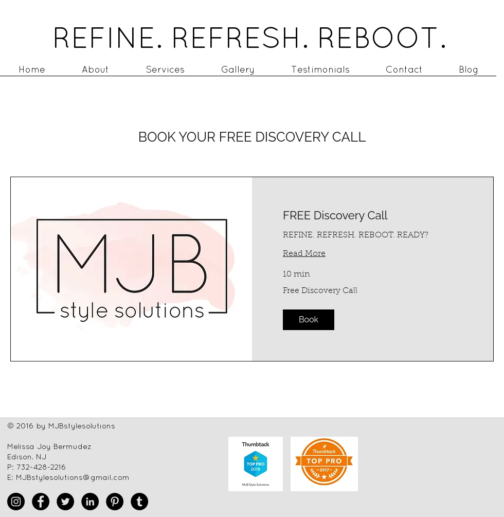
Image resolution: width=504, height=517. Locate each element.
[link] (372, 215)
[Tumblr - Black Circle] (139, 501)
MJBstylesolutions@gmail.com (73, 477)
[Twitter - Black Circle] (65, 501)
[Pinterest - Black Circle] (114, 501)
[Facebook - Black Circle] (40, 501)
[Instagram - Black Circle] (16, 501)
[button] (308, 319)
